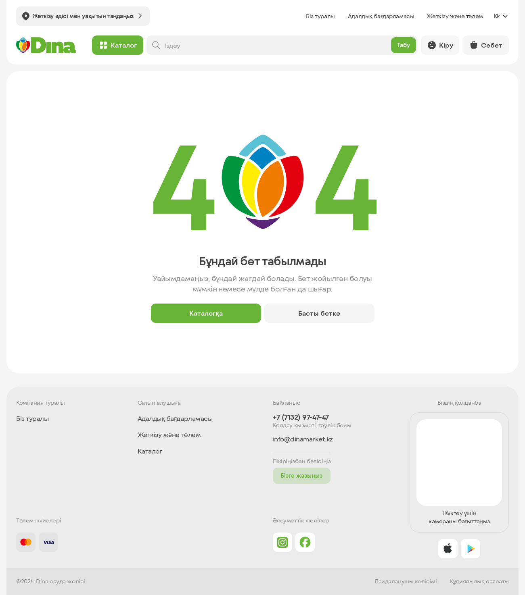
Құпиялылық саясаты (479, 581)
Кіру (440, 45)
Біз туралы (320, 15)
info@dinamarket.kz (303, 439)
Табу (402, 45)
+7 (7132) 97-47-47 (301, 417)
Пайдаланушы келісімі (405, 581)
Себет (485, 45)
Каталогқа (206, 313)
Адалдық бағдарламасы (381, 15)
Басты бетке (319, 313)
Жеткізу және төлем (455, 15)
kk (501, 16)
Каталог (117, 45)
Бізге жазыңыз (301, 475)
